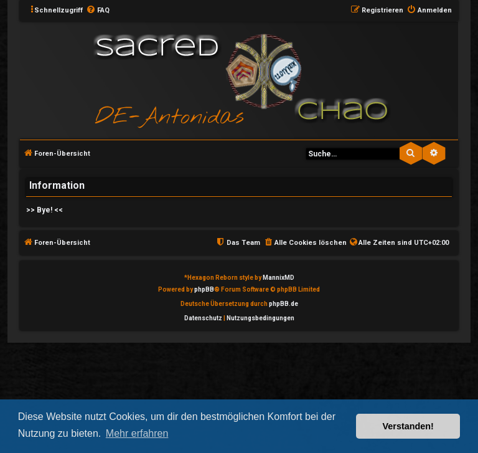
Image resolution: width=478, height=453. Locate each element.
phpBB (204, 289)
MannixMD (278, 277)
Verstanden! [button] (408, 426)
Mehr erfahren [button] (137, 433)
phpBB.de (283, 303)
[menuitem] (98, 10)
